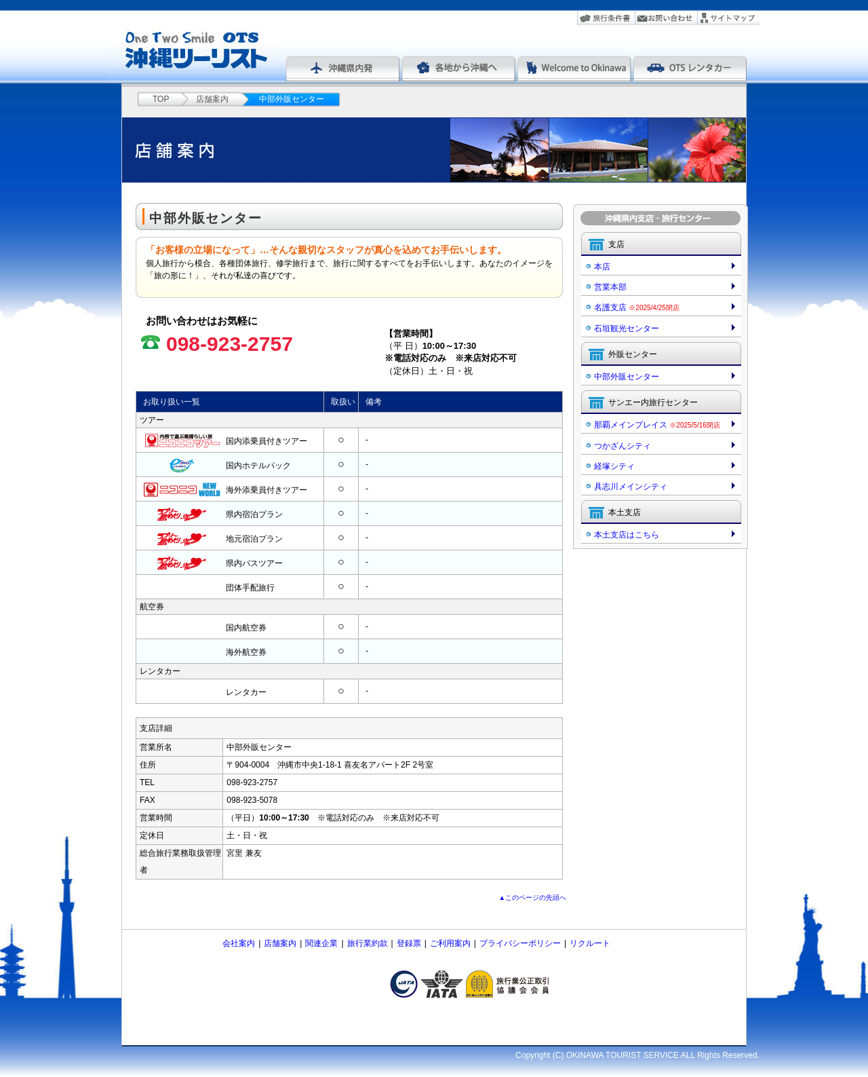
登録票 (409, 943)
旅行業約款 (367, 943)
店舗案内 (212, 99)
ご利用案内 (450, 943)
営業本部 (610, 287)
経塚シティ (614, 466)
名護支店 (636, 307)
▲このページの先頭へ (533, 897)
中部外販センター (626, 376)
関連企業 (321, 943)
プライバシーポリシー (520, 943)
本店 (602, 266)
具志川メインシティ (630, 486)
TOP (161, 99)
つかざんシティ (622, 446)
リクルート (590, 943)
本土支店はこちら (626, 535)
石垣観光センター (626, 328)
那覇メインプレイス (657, 425)
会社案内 (238, 943)
